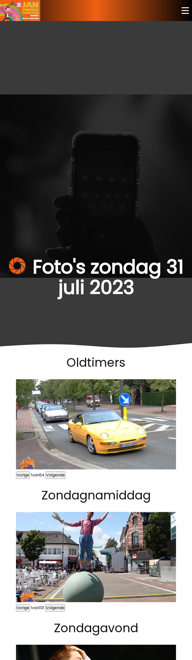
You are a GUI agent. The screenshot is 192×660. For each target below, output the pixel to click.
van (37, 475)
